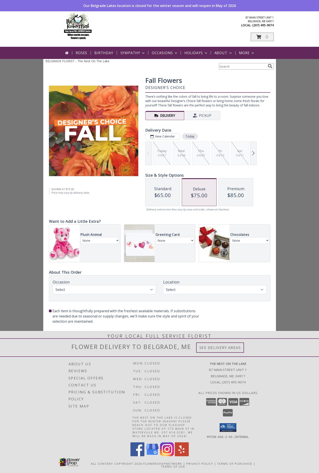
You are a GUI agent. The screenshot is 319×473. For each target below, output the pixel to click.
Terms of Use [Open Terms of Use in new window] (173, 466)
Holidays (196, 52)
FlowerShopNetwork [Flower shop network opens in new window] (162, 463)
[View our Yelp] (182, 455)
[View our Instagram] (167, 455)
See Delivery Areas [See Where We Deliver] (220, 347)
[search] (270, 66)
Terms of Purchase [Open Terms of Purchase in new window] (234, 463)
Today (189, 136)
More (247, 52)
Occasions (165, 52)
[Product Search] (242, 66)
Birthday (103, 52)
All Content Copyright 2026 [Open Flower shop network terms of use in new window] (116, 463)
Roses (81, 52)
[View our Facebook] (137, 455)
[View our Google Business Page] (152, 455)
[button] (262, 37)
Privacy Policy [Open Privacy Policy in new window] (199, 463)
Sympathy (132, 52)
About (223, 52)
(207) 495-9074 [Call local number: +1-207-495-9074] (263, 25)
